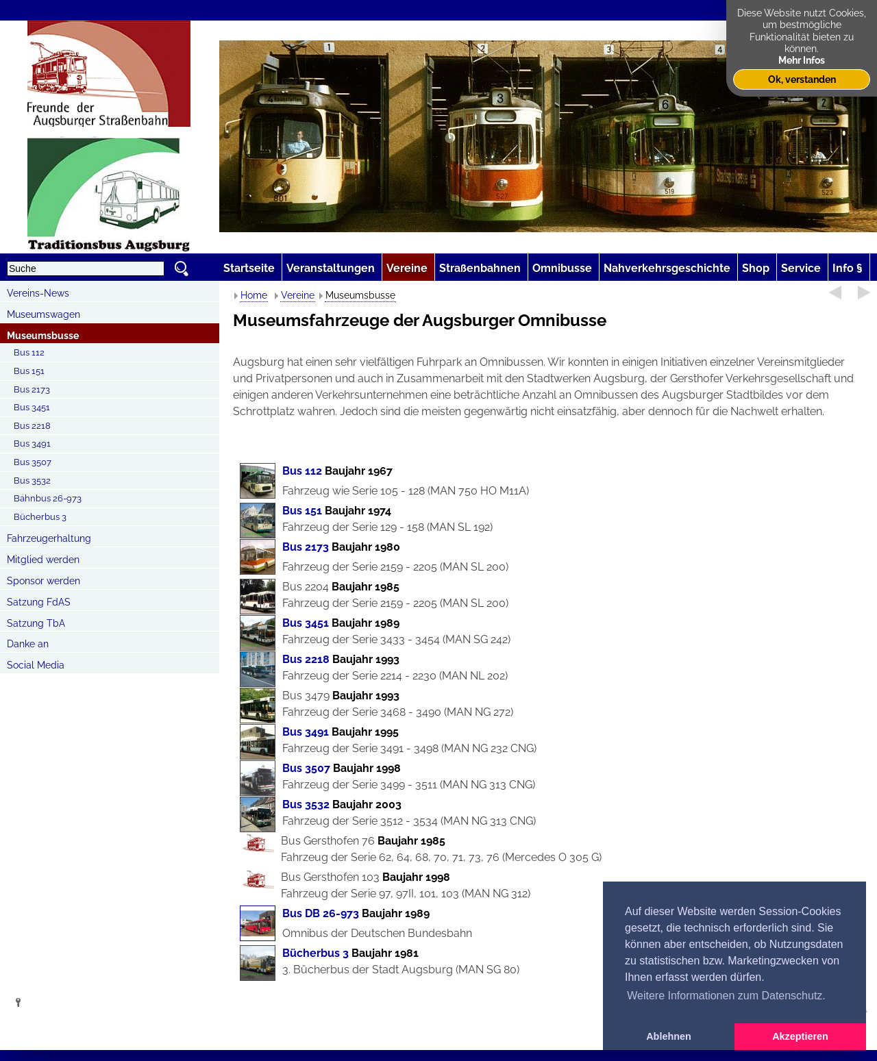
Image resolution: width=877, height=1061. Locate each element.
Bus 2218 (32, 426)
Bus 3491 (32, 443)
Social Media (35, 665)
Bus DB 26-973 (320, 913)
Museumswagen (43, 314)
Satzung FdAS (39, 602)
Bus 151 (29, 371)
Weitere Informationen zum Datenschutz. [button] (726, 995)
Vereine (297, 295)
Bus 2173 (32, 389)
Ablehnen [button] (668, 1036)
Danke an (28, 643)
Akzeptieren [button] (800, 1036)
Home (253, 295)
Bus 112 (29, 352)
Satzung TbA (36, 623)
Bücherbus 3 (40, 517)
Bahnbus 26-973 (48, 498)
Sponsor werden (43, 580)
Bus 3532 (32, 480)
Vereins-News (38, 293)
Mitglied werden (43, 559)
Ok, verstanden (802, 79)
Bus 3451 (32, 407)
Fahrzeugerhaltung (49, 538)
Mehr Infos (801, 60)
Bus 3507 (32, 462)
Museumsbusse (43, 335)
